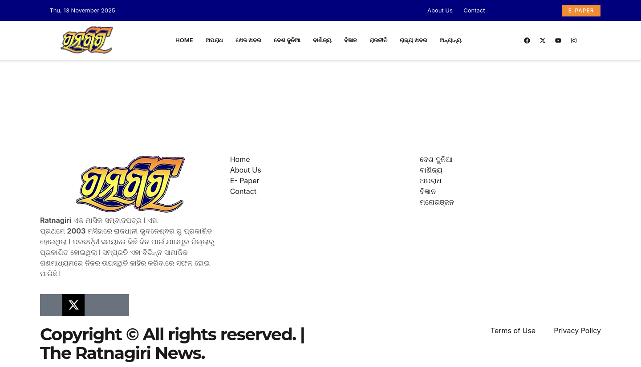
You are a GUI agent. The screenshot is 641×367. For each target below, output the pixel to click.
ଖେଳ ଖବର (248, 40)
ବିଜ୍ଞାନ (350, 40)
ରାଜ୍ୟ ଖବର (413, 40)
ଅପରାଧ (214, 40)
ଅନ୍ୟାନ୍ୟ (451, 40)
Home (184, 40)
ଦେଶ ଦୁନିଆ (287, 40)
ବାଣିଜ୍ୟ (322, 40)
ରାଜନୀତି (378, 40)
